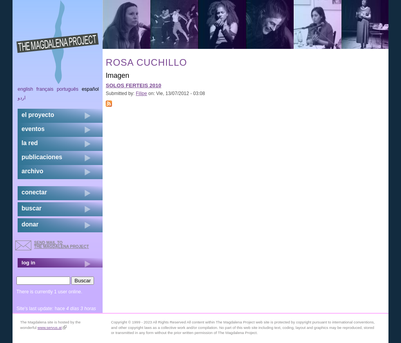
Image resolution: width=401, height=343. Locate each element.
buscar (32, 208)
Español (90, 89)
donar (30, 224)
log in (28, 263)
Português (67, 89)
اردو (21, 98)
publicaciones (42, 157)
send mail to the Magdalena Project (61, 245)
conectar (34, 192)
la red (30, 143)
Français (45, 89)
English (25, 89)
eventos (33, 129)
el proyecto (38, 114)
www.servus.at (52, 327)
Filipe (141, 93)
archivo (32, 171)
